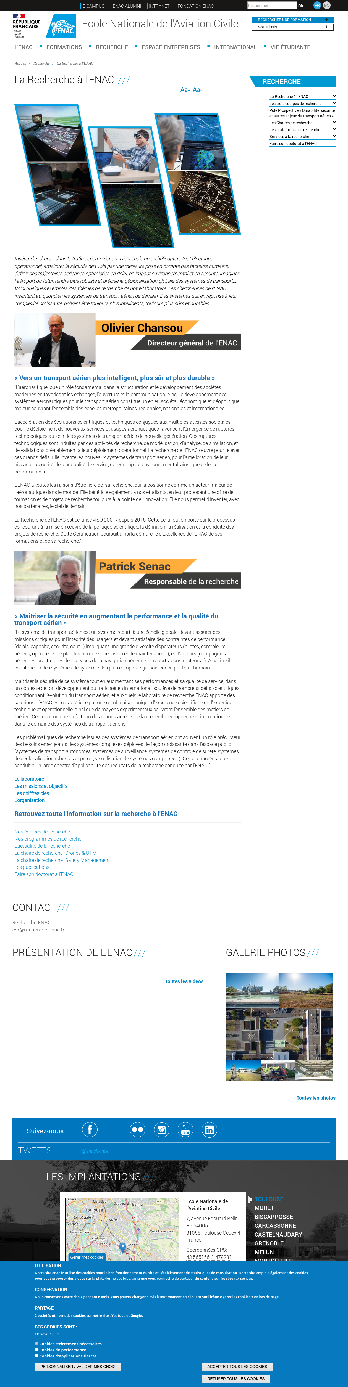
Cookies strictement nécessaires (71, 1343)
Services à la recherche (289, 136)
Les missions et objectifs (40, 786)
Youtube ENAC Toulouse (185, 1130)
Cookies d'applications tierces (68, 1356)
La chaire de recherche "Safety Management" (62, 860)
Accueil (21, 63)
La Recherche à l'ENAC (288, 96)
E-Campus (93, 6)
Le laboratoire (29, 778)
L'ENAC (24, 47)
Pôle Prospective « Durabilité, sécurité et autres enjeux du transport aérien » (302, 113)
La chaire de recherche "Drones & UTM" (56, 852)
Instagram (162, 1130)
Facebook (90, 1130)
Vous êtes (293, 27)
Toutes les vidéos (184, 981)
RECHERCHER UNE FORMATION (293, 19)
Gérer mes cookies (87, 1257)
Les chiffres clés (31, 793)
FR (317, 5)
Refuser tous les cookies (236, 1379)
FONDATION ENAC (196, 6)
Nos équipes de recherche (42, 831)
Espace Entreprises (171, 47)
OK (300, 6)
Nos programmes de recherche (47, 838)
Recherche (112, 47)
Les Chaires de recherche (290, 122)
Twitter (114, 1130)
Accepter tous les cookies (237, 1366)
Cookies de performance (63, 1349)
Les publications (31, 867)
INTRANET (159, 6)
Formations (64, 47)
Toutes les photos (316, 1097)
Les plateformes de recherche (294, 129)
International (235, 47)
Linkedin (210, 1130)
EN (326, 5)
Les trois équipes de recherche (295, 103)
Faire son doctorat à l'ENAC (44, 874)
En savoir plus (47, 1333)
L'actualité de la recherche (42, 845)
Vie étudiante (290, 47)
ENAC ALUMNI (127, 6)
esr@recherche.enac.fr (38, 929)
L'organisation (29, 800)
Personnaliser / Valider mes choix (78, 1366)
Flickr (138, 1130)
